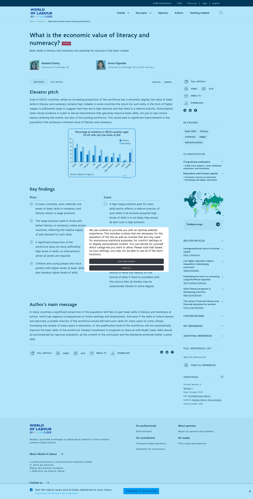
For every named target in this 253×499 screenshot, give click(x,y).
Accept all (127, 268)
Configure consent (126, 261)
